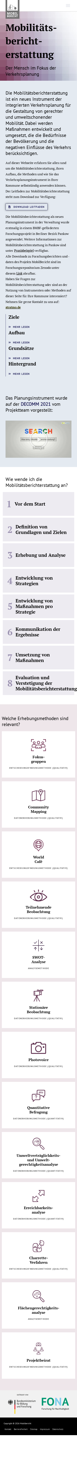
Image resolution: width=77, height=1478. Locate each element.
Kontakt (8, 1429)
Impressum (45, 1429)
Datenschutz (57, 1429)
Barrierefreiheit (21, 1429)
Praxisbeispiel (24, 250)
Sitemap (33, 1429)
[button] (38, 439)
